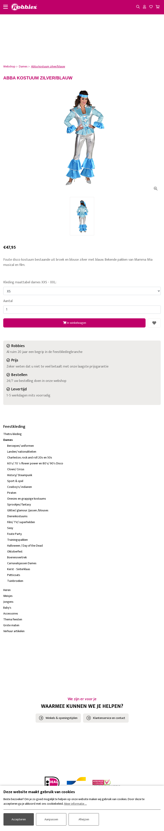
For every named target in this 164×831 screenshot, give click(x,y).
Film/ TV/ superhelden (21, 522)
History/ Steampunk (19, 475)
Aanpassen (51, 819)
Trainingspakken (17, 539)
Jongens (8, 601)
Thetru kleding (12, 433)
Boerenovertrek (17, 557)
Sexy (10, 527)
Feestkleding (14, 426)
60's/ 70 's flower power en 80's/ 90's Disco (35, 463)
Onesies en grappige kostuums (26, 498)
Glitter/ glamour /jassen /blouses (27, 510)
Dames (8, 439)
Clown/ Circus (15, 469)
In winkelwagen (74, 322)
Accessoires (10, 613)
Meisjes (8, 595)
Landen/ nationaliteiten (21, 451)
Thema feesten (12, 619)
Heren (7, 590)
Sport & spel (15, 480)
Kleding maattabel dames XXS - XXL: (29, 282)
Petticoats (13, 575)
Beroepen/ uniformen (20, 445)
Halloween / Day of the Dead (25, 545)
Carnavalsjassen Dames (21, 563)
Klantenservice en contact (109, 717)
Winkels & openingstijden (61, 717)
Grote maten (11, 625)
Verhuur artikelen (14, 631)
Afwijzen (84, 819)
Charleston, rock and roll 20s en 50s (29, 457)
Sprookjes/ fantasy (19, 504)
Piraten (11, 492)
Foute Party (14, 533)
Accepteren (18, 819)
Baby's (7, 607)
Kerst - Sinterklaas (18, 569)
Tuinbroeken (15, 580)
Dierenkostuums (17, 516)
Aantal (8, 301)
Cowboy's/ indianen (19, 486)
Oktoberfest (15, 551)
